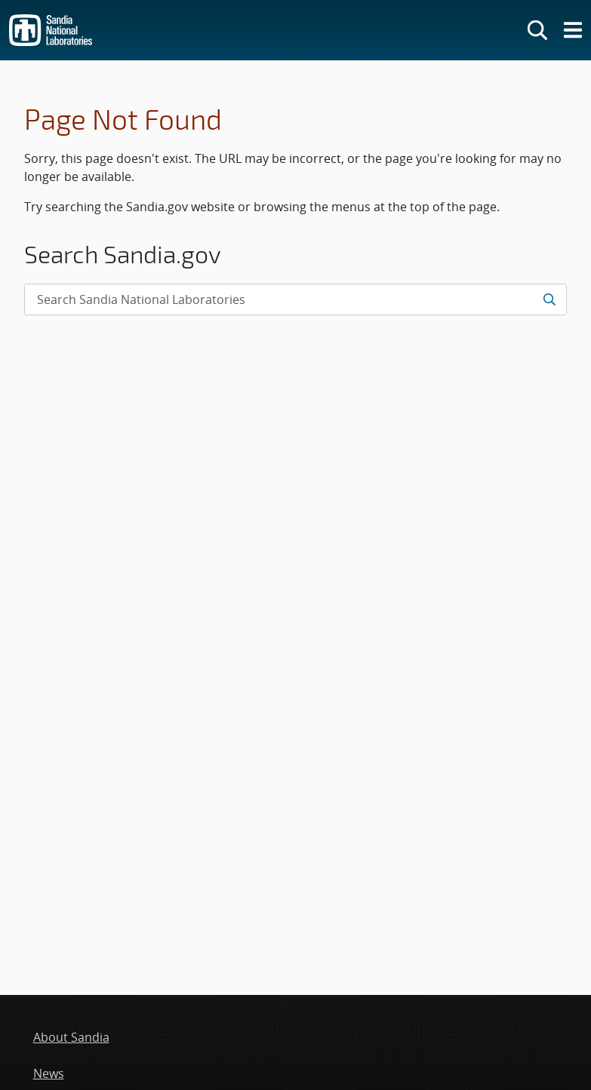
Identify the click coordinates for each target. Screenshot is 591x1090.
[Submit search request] (549, 299)
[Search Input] (295, 299)
